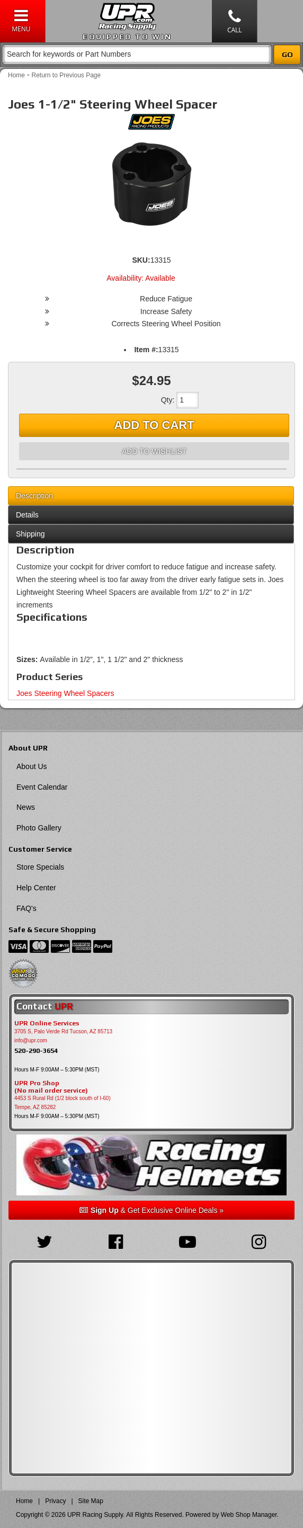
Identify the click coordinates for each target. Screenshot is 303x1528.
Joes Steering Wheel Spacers (65, 693)
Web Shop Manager (249, 1514)
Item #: (146, 349)
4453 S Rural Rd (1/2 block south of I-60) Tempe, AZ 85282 (62, 1102)
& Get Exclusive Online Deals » (151, 1210)
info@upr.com (30, 1040)
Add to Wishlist (154, 451)
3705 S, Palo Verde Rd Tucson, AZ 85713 (63, 1031)
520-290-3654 (36, 1051)
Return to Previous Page (66, 75)
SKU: (141, 260)
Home (16, 75)
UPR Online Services (46, 1023)
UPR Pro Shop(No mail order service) (51, 1086)
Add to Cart (154, 425)
